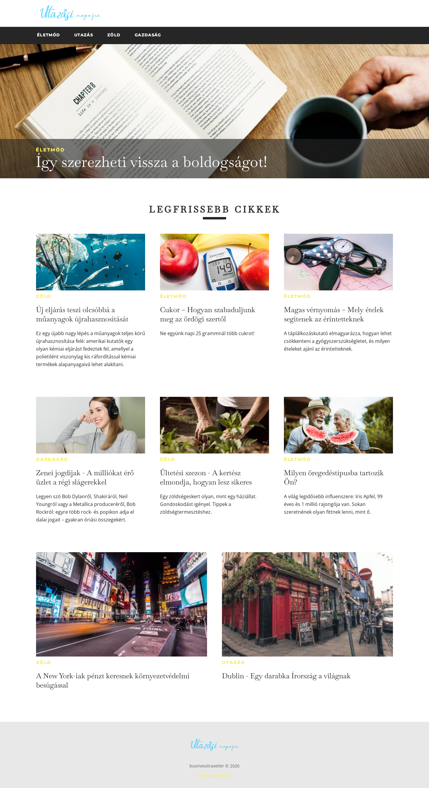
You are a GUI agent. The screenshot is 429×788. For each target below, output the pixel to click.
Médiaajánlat (214, 775)
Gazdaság (52, 459)
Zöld (44, 296)
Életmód (50, 150)
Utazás (233, 662)
